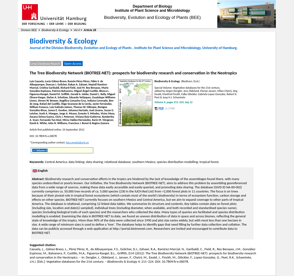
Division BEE (29, 30)
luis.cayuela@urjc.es (77, 142)
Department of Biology (152, 6)
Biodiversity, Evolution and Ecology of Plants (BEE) (152, 17)
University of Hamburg (219, 48)
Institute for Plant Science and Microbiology (167, 48)
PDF (161, 108)
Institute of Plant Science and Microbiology (152, 10)
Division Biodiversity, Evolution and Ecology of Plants (91, 48)
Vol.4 (77, 30)
